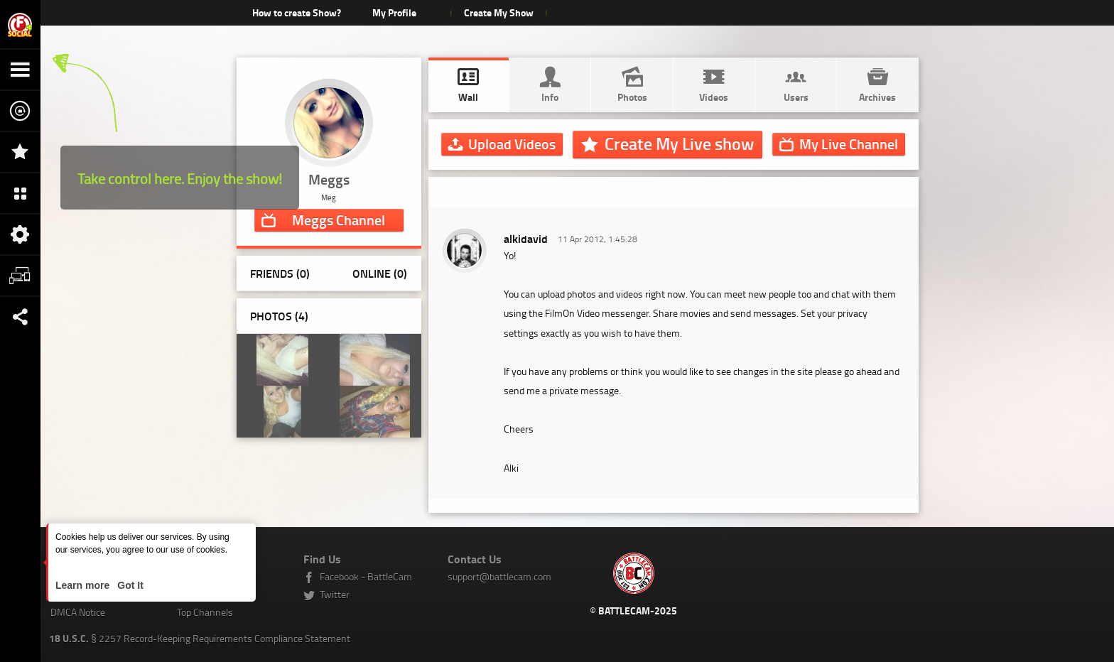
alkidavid (526, 238)
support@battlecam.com (499, 576)
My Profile (394, 12)
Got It (128, 585)
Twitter (335, 594)
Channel (338, 219)
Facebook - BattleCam (366, 576)
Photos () (279, 316)
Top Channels (205, 612)
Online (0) (379, 273)
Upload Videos (512, 143)
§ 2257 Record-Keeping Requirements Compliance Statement (199, 638)
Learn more (83, 585)
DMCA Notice (77, 612)
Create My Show (498, 12)
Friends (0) (280, 273)
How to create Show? (296, 12)
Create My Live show (679, 143)
